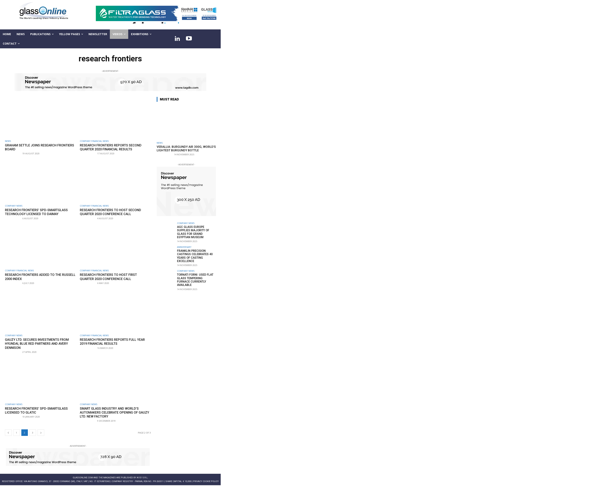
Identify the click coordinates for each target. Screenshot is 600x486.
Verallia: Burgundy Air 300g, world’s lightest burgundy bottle (186, 148)
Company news (13, 206)
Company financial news (94, 141)
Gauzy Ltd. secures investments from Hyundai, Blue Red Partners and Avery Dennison (39, 344)
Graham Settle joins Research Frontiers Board (33, 147)
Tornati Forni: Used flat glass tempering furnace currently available (196, 277)
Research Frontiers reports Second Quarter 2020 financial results (113, 147)
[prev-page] (8, 432)
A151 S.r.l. (142, 477)
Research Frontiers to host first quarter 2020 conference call (111, 277)
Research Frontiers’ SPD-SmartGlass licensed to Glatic (39, 410)
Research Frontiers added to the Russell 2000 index (35, 277)
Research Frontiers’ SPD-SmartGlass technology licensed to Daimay (39, 212)
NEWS (8, 141)
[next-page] (41, 432)
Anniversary (184, 246)
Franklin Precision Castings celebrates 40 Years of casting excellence (194, 255)
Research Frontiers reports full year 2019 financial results (114, 342)
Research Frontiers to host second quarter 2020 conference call (113, 212)
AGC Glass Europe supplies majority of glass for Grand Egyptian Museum (196, 231)
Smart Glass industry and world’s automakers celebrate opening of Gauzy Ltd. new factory (111, 412)
